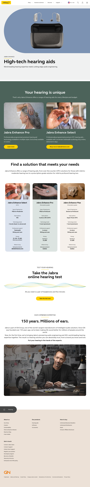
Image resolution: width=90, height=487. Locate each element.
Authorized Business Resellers (67, 423)
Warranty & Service (9, 458)
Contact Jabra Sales (9, 444)
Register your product (9, 451)
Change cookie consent (32, 477)
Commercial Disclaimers (57, 477)
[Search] (78, 3)
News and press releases (10, 429)
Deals (61, 427)
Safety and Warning (14, 477)
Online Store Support (9, 449)
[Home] (4, 409)
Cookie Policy (23, 477)
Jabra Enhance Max (72, 203)
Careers (6, 425)
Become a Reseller (9, 456)
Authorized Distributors (66, 425)
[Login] (82, 3)
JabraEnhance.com (17, 248)
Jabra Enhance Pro (44, 203)
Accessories (35, 427)
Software (34, 425)
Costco (45, 248)
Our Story (6, 423)
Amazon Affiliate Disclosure (67, 429)
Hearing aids (35, 423)
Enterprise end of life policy (11, 460)
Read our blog (7, 432)
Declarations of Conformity (45, 477)
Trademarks (6, 477)
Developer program (9, 453)
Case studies (7, 434)
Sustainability (7, 427)
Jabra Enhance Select (17, 203)
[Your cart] (87, 3)
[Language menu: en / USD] (71, 3)
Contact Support (8, 447)
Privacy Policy (67, 477)
